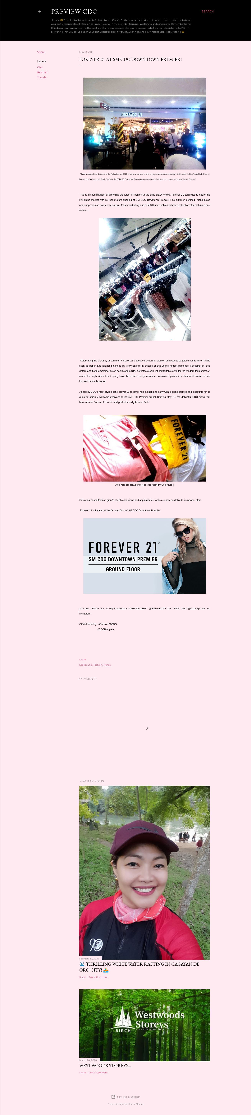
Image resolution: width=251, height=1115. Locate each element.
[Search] (208, 11)
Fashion (42, 72)
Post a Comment (98, 977)
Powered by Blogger (125, 1097)
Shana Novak (135, 1104)
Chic (40, 67)
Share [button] (41, 52)
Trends (41, 77)
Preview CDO (74, 11)
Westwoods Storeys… (105, 1065)
